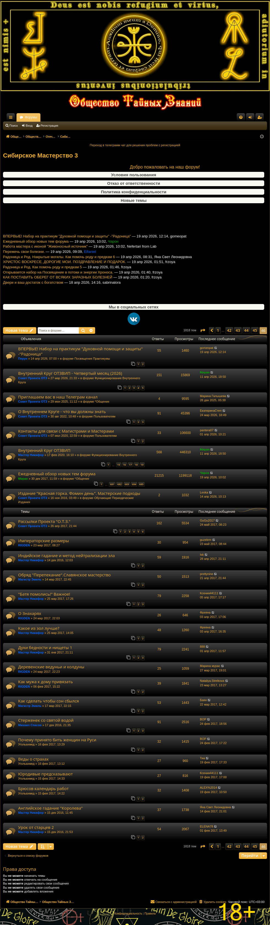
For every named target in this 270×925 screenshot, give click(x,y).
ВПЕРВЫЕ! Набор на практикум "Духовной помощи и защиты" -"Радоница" (67, 244)
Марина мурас (210, 666)
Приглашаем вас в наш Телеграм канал (58, 397)
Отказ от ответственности (133, 183)
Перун (22, 358)
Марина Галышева (213, 396)
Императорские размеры (43, 540)
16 (124, 464)
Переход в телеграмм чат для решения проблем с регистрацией (135, 145)
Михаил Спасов (30, 725)
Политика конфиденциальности (133, 191)
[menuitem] (241, 117)
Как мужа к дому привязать (45, 681)
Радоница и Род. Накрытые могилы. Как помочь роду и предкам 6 (59, 265)
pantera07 (207, 430)
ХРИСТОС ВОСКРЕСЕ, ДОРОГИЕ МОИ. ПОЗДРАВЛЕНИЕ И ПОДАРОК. (64, 270)
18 (136, 464)
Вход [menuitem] (251, 118)
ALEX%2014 (208, 787)
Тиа (202, 758)
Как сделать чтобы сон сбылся (48, 701)
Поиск (13, 125)
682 (119, 484)
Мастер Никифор (31, 455)
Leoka (204, 492)
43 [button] (238, 330)
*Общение (102, 401)
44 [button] (246, 330)
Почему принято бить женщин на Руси (57, 739)
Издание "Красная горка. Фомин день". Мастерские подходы (79, 493)
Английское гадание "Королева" (50, 808)
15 (118, 464)
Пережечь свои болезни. (24, 260)
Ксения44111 (209, 593)
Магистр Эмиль (30, 579)
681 (112, 484)
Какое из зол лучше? (38, 628)
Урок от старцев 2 (36, 827)
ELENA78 (206, 826)
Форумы (79, 117)
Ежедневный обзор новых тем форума (36, 250)
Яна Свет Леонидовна (215, 807)
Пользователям (104, 416)
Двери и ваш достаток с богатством (33, 291)
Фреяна (205, 612)
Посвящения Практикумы (92, 358)
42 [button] (229, 330)
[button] (203, 330)
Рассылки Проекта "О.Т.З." (44, 521)
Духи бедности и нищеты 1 (45, 647)
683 (127, 484)
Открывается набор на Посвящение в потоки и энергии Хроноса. (58, 280)
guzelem (205, 539)
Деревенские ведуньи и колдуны (51, 666)
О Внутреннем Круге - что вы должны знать (62, 411)
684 (134, 484)
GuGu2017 (207, 520)
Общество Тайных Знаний (40, 117)
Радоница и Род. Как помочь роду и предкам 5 (42, 275)
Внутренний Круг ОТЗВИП (44, 450)
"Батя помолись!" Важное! (44, 594)
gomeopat (206, 347)
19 (142, 464)
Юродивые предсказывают (45, 774)
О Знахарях (29, 613)
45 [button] (255, 330)
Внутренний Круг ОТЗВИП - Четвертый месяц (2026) (70, 373)
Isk (202, 554)
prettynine (206, 574)
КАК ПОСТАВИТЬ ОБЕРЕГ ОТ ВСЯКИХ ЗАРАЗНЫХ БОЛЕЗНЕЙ (57, 285)
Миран (205, 372)
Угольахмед (26, 744)
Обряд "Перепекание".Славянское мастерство (64, 574)
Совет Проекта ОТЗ (32, 378)
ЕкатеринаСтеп (211, 410)
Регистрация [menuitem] (261, 118)
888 (202, 646)
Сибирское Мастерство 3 (40, 155)
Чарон (204, 472)
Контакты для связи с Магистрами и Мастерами (66, 431)
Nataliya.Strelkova (212, 680)
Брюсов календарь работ (43, 788)
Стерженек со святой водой (46, 720)
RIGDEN (24, 545)
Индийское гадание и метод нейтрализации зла (66, 555)
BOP (203, 719)
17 (130, 464)
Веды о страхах (33, 759)
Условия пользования (133, 174)
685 (141, 484)
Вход (29, 125)
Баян (203, 700)
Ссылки (12, 118)
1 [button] (218, 330)
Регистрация (49, 125)
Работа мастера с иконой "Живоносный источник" (45, 255)
